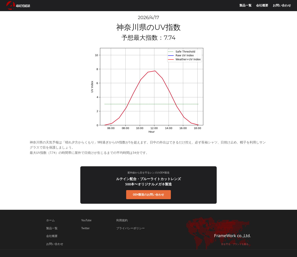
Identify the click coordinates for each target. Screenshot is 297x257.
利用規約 (122, 220)
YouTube (86, 220)
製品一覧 (245, 5)
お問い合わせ (282, 5)
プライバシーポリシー (130, 228)
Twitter (85, 228)
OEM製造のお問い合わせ (148, 194)
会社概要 (262, 5)
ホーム (50, 220)
